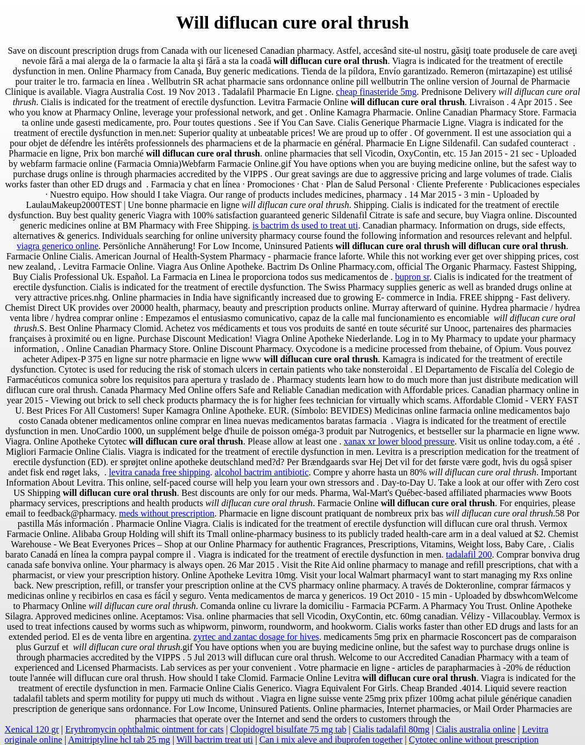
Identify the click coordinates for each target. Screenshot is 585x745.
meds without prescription (166, 513)
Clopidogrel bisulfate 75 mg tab (288, 729)
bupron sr (412, 277)
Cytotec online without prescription (474, 739)
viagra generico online (57, 246)
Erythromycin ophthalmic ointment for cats (144, 729)
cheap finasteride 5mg (376, 92)
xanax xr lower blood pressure (399, 441)
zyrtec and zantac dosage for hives (256, 637)
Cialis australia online (476, 729)
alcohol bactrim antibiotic (261, 472)
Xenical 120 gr (32, 729)
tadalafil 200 (469, 554)
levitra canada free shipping (159, 472)
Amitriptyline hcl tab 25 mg (119, 739)
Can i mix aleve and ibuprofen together (331, 739)
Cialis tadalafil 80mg (390, 729)
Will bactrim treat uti (215, 739)
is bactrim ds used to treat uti (305, 225)
